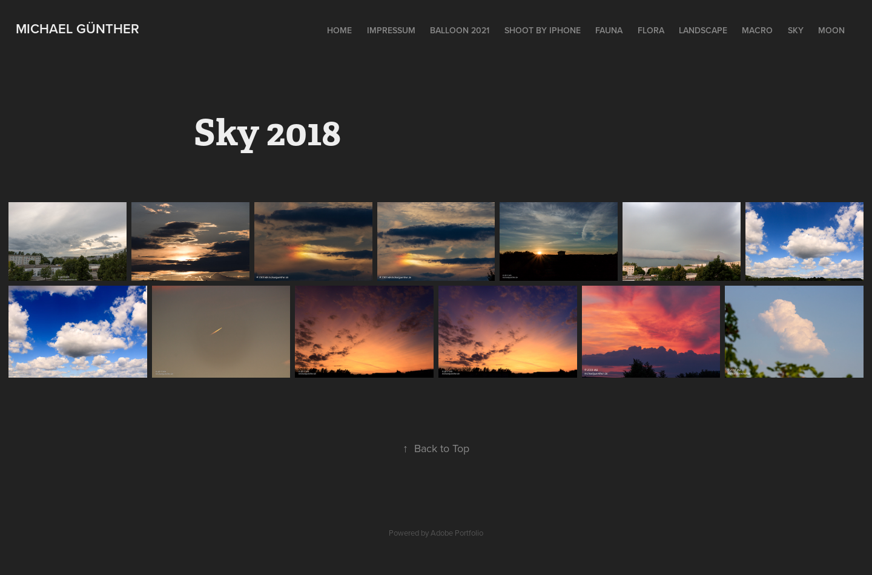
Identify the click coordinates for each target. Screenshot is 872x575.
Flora (651, 30)
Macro (757, 30)
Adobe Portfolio (457, 532)
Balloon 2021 (459, 30)
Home (339, 30)
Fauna (609, 30)
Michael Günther (77, 28)
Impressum (391, 30)
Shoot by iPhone (542, 30)
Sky (796, 30)
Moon (831, 30)
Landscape (703, 30)
